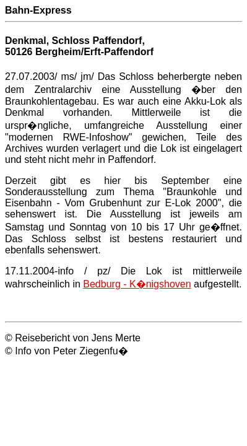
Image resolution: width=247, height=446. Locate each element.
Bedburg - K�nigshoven (137, 284)
